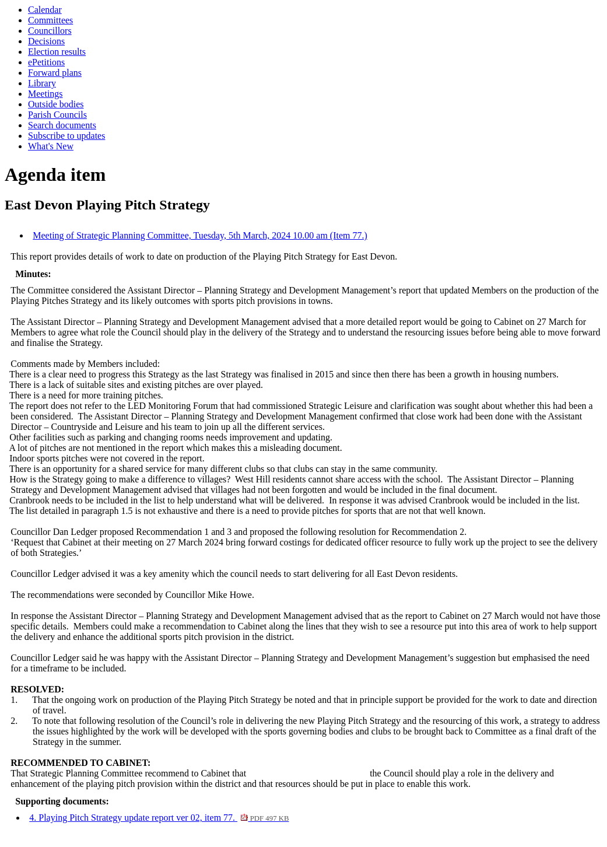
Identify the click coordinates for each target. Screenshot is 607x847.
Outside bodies (56, 104)
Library (42, 83)
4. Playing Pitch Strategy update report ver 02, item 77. (159, 817)
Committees (50, 20)
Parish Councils (57, 115)
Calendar (45, 10)
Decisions (46, 41)
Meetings (45, 94)
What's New (50, 146)
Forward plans (55, 73)
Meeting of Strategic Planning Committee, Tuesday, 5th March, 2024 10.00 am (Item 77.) (200, 235)
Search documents (62, 125)
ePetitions (46, 62)
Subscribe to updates (66, 136)
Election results (57, 52)
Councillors (50, 31)
